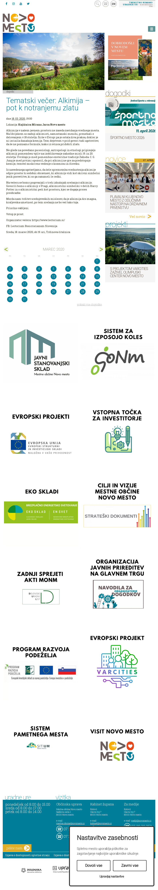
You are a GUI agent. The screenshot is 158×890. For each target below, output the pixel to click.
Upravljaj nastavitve (112, 876)
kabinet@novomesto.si (101, 823)
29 (97, 291)
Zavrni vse (129, 865)
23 (10, 291)
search (97, 4)
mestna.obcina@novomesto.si (70, 823)
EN (114, 4)
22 (97, 284)
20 (68, 284)
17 (24, 284)
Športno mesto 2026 (127, 138)
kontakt (105, 4)
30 (10, 299)
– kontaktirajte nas (138, 4)
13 (68, 276)
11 (39, 276)
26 (53, 291)
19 (53, 284)
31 (24, 299)
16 (10, 284)
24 (24, 291)
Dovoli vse (93, 865)
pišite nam (18, 848)
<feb (6, 249)
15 (97, 276)
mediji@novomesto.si (141, 820)
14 (82, 276)
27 (68, 291)
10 (24, 276)
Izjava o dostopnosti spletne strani (27, 855)
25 (39, 291)
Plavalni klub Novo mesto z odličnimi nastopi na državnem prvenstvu (128, 202)
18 (39, 284)
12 (53, 276)
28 (82, 291)
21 (82, 284)
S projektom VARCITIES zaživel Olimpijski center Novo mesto (129, 272)
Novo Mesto (27, 23)
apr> (101, 249)
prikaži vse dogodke (89, 304)
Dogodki (10, 91)
